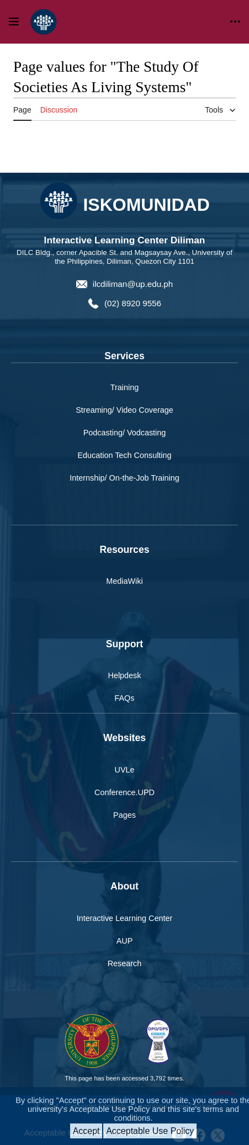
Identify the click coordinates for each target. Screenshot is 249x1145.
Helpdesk (124, 675)
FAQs (125, 698)
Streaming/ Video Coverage (124, 410)
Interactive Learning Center (125, 918)
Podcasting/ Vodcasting (124, 432)
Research (125, 963)
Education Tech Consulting (124, 455)
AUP (124, 940)
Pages (124, 815)
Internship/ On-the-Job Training (124, 477)
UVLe (125, 769)
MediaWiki (124, 581)
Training (124, 387)
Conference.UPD (124, 792)
